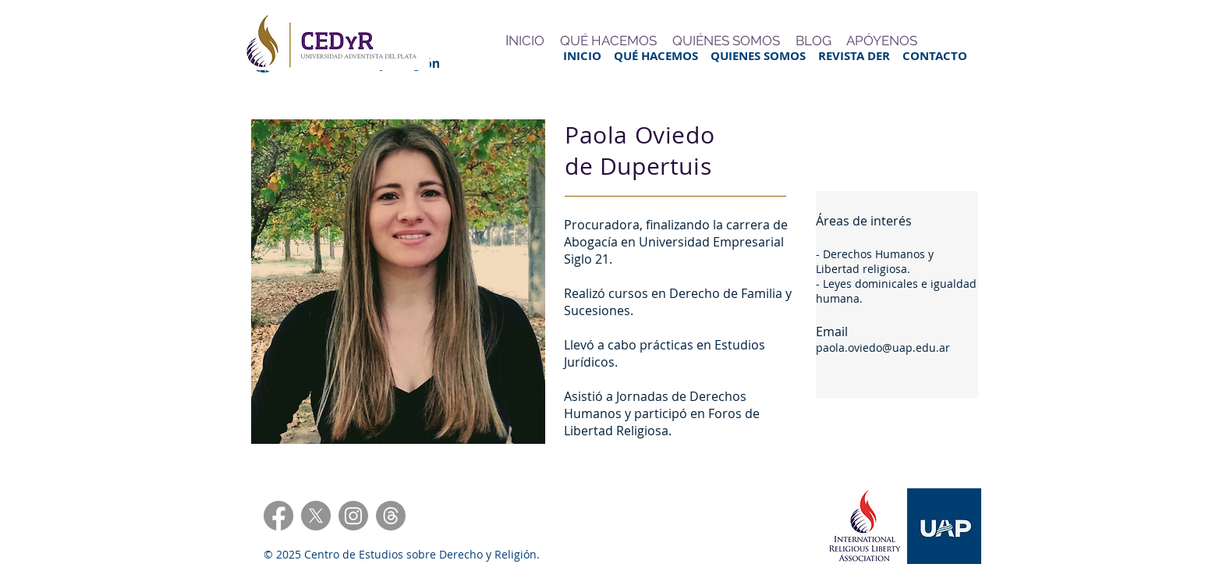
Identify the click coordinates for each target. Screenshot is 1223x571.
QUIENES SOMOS (764, 56)
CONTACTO (934, 56)
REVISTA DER (860, 56)
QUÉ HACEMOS (662, 56)
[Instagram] (353, 515)
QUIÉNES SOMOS (726, 40)
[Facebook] (278, 515)
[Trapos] (391, 515)
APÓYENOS (881, 40)
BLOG (813, 40)
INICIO (582, 56)
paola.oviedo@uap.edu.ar (883, 347)
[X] (316, 515)
